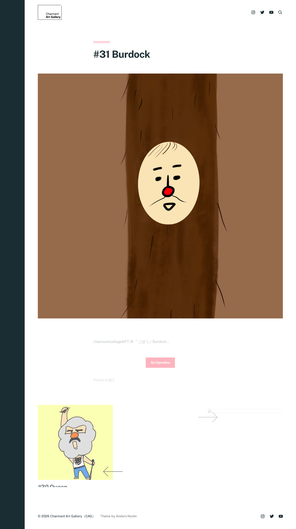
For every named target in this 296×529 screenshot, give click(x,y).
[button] (12, 264)
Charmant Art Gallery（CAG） (72, 516)
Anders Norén (126, 516)
